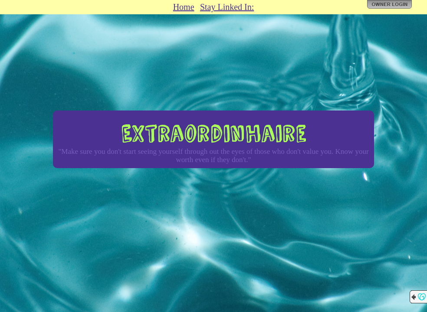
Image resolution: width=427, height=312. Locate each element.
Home (183, 7)
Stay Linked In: (227, 7)
